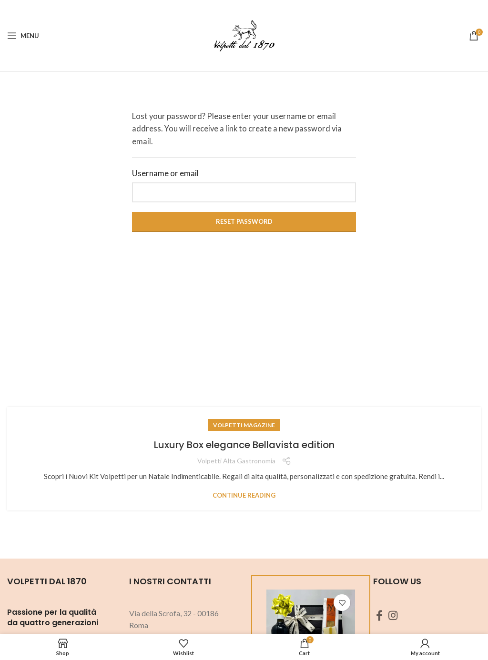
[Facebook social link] (379, 615)
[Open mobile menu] (23, 35)
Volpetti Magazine (244, 425)
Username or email (165, 173)
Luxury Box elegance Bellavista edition (244, 444)
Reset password (244, 221)
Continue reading (244, 495)
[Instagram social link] (393, 615)
